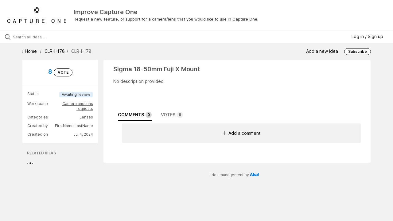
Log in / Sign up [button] (367, 36)
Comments (135, 115)
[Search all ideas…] (47, 37)
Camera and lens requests (77, 106)
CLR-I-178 (55, 51)
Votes (172, 115)
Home (30, 51)
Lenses (86, 117)
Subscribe (357, 51)
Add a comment (241, 133)
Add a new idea (322, 50)
